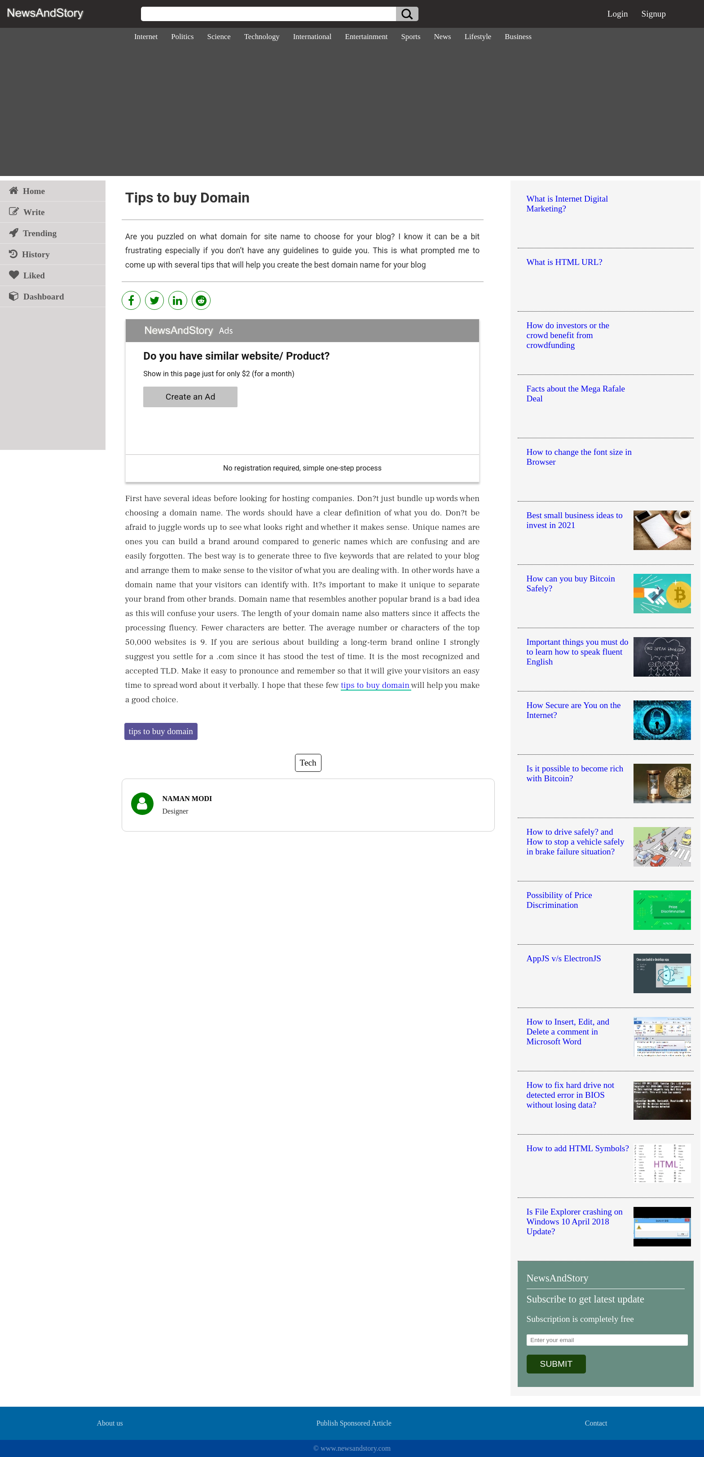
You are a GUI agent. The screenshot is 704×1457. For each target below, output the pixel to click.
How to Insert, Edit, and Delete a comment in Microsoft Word (568, 1031)
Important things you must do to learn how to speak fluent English (578, 651)
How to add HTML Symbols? (578, 1148)
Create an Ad (191, 397)
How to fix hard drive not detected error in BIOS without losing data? (571, 1094)
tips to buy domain (376, 685)
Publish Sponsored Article (354, 1423)
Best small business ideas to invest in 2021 (575, 520)
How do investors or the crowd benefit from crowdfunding (568, 335)
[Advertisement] (352, 113)
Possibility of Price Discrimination (559, 900)
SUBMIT (556, 1364)
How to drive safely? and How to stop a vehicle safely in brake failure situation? (576, 841)
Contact (596, 1423)
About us (110, 1423)
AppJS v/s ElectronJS (564, 958)
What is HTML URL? (565, 262)
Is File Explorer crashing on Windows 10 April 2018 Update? (575, 1221)
